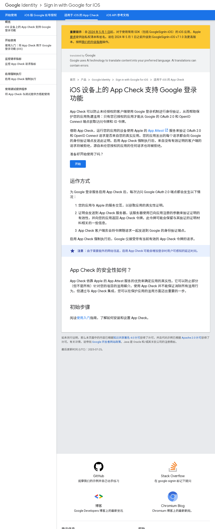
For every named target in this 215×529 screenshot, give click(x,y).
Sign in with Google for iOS (72, 5)
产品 (83, 79)
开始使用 (11, 15)
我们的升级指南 (92, 42)
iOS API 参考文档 (117, 15)
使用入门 (83, 318)
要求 (73, 37)
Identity (21, 5)
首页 (72, 79)
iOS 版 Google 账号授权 (40, 15)
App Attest (156, 131)
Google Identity (101, 79)
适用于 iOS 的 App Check (169, 79)
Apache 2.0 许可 (191, 337)
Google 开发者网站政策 (106, 341)
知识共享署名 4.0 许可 (126, 337)
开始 (78, 164)
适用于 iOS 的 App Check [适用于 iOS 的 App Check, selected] (81, 15)
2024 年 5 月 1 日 (99, 32)
